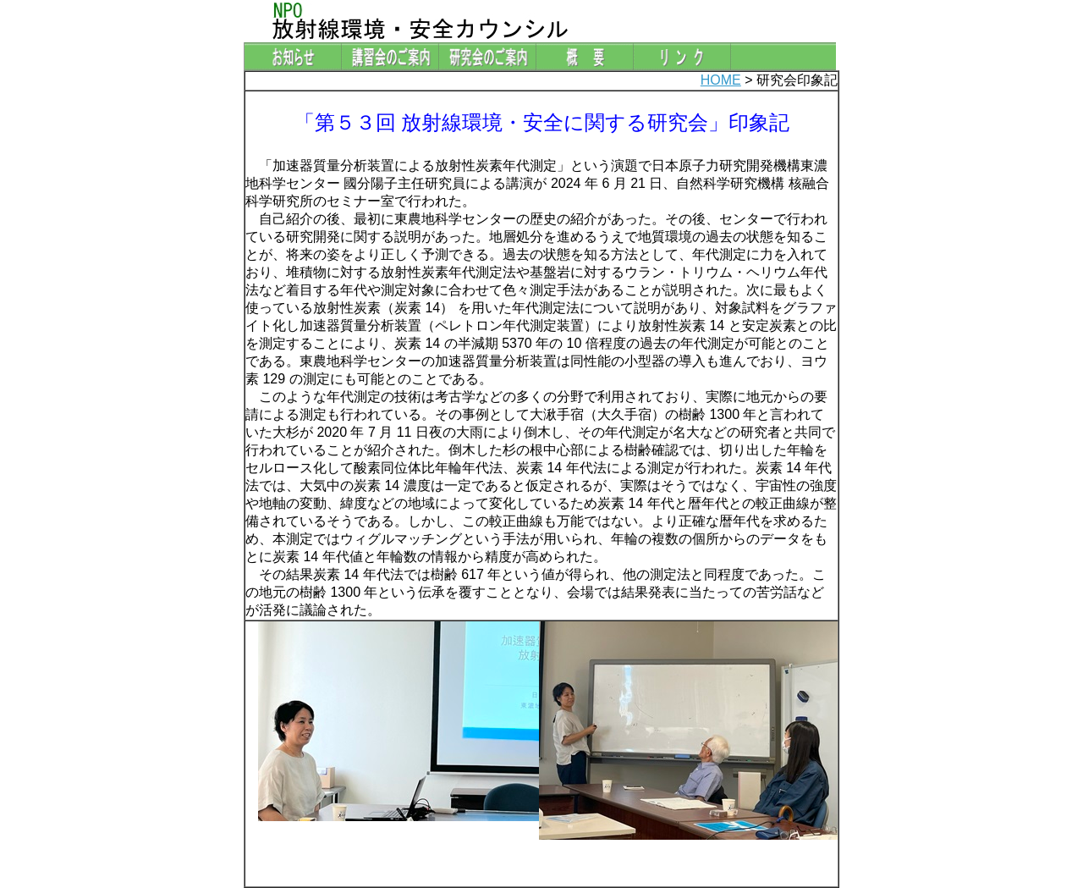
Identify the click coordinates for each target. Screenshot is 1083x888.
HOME (721, 80)
